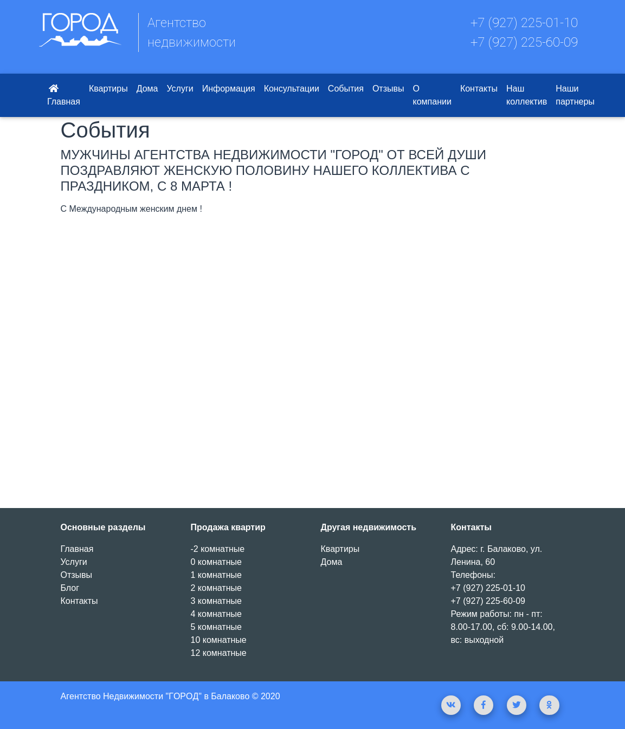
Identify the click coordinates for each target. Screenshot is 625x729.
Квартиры (108, 88)
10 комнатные (219, 640)
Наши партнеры (575, 95)
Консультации (291, 88)
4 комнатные (216, 614)
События (346, 88)
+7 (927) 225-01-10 (524, 22)
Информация (228, 88)
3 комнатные (216, 601)
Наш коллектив (526, 95)
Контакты (479, 88)
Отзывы (388, 88)
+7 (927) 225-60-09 (524, 42)
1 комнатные (216, 575)
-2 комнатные (218, 549)
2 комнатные (216, 588)
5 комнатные (216, 627)
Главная (63, 95)
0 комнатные (216, 562)
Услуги (179, 88)
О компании (432, 95)
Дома (147, 88)
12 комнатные (219, 653)
